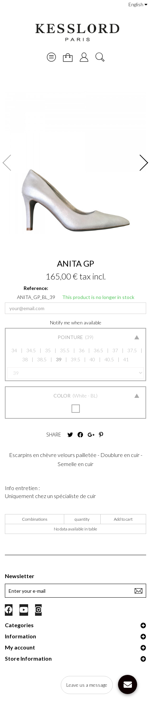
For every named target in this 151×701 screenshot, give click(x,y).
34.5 (31, 350)
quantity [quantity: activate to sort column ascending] (82, 519)
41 (126, 359)
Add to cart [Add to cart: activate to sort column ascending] (123, 519)
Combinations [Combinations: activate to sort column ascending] (34, 519)
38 (25, 359)
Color (62, 396)
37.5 (132, 350)
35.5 (64, 350)
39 (58, 359)
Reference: (36, 288)
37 (115, 350)
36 (81, 350)
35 (48, 350)
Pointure (71, 337)
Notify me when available (75, 322)
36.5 (98, 350)
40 (92, 359)
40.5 (109, 359)
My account (20, 647)
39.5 (75, 359)
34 (14, 350)
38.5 (42, 359)
